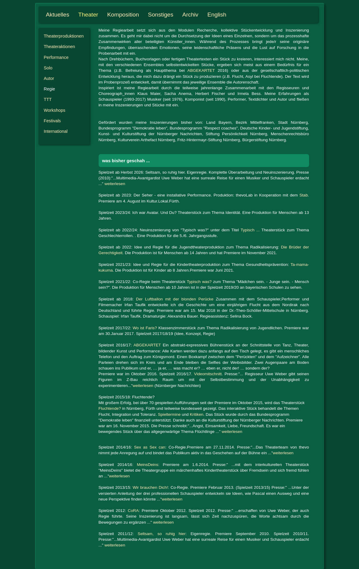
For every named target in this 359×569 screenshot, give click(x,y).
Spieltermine (169, 414)
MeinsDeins (147, 464)
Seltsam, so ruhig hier (162, 533)
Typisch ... (250, 230)
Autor (49, 78)
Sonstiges (160, 14)
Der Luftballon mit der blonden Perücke (174, 299)
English (216, 14)
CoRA (133, 510)
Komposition (123, 14)
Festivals (52, 120)
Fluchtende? (110, 408)
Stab (303, 195)
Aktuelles (57, 14)
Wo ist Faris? (145, 328)
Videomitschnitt (208, 374)
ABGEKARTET (201, 70)
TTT (48, 99)
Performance (56, 57)
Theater (88, 14)
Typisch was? (199, 281)
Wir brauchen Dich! (150, 487)
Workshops (55, 110)
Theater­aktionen (59, 46)
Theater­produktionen (64, 36)
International (56, 131)
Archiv (190, 14)
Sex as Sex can (149, 447)
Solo (48, 67)
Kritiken (196, 414)
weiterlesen (114, 183)
